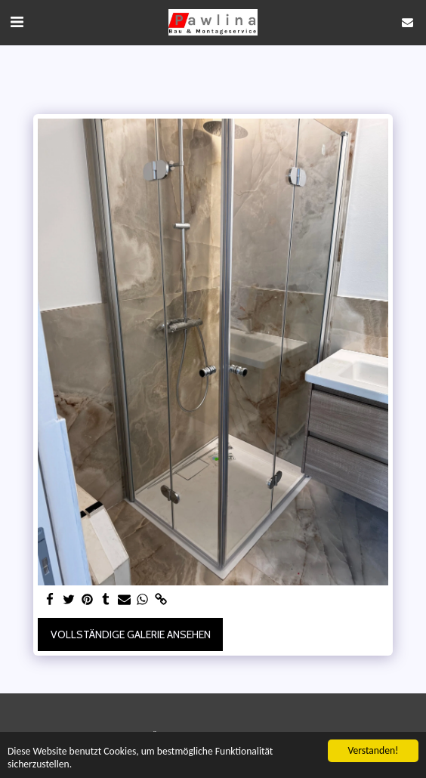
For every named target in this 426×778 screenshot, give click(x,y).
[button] (16, 22)
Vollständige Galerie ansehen (131, 634)
